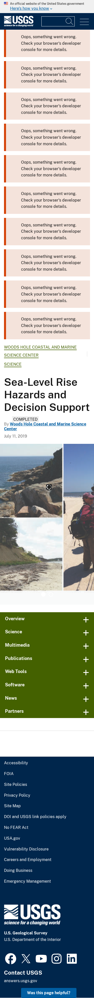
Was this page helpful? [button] (48, 992)
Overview (15, 618)
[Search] (70, 21)
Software (15, 684)
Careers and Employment (27, 860)
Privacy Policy (17, 795)
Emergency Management (27, 881)
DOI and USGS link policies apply (35, 817)
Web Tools (16, 671)
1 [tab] (43, 594)
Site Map (12, 806)
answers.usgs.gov (20, 980)
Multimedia (17, 645)
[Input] (58, 21)
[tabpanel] (47, 524)
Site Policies (15, 784)
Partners (14, 711)
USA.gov (12, 838)
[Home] (18, 25)
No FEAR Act (16, 827)
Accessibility (16, 763)
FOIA (9, 774)
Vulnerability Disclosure (26, 849)
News (11, 698)
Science (13, 364)
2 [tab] (51, 594)
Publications (18, 658)
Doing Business (18, 870)
